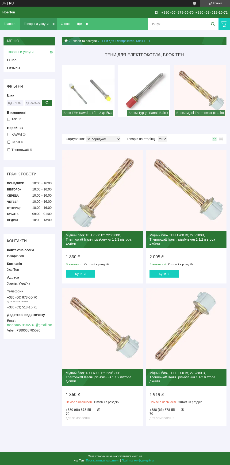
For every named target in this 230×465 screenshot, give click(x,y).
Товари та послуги (84, 41)
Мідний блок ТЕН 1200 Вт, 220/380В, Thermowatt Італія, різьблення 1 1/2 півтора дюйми (182, 239)
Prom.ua (137, 456)
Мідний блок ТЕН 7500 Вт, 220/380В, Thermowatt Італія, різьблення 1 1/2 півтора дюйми (98, 239)
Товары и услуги (36, 24)
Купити (80, 274)
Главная (10, 24)
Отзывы (13, 68)
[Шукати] (212, 24)
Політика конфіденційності (139, 460)
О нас (65, 24)
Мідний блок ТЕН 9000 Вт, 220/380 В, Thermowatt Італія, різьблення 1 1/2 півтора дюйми (182, 377)
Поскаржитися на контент (102, 460)
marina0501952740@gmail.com (30, 325)
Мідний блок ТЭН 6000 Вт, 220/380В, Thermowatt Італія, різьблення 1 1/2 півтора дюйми (98, 377)
